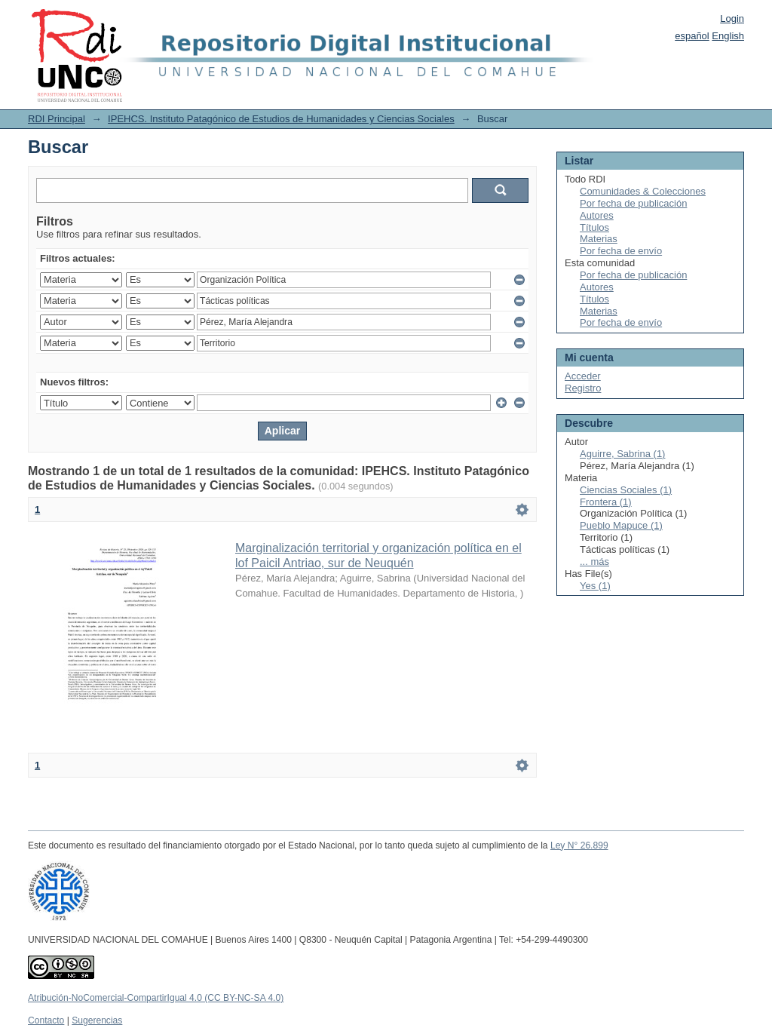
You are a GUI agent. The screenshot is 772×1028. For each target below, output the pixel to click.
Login (732, 18)
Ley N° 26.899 (579, 845)
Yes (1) (595, 585)
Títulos (594, 227)
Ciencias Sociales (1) (626, 490)
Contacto (46, 1020)
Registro (583, 388)
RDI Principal (56, 118)
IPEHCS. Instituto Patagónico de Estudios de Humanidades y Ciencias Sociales (281, 118)
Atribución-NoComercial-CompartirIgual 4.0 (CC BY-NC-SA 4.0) (155, 998)
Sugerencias (97, 1020)
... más (594, 561)
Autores (597, 215)
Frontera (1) (606, 502)
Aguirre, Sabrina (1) (622, 453)
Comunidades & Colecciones (643, 191)
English (728, 35)
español (692, 35)
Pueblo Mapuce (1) (621, 525)
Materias (598, 238)
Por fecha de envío (621, 250)
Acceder (583, 376)
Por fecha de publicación (633, 203)
